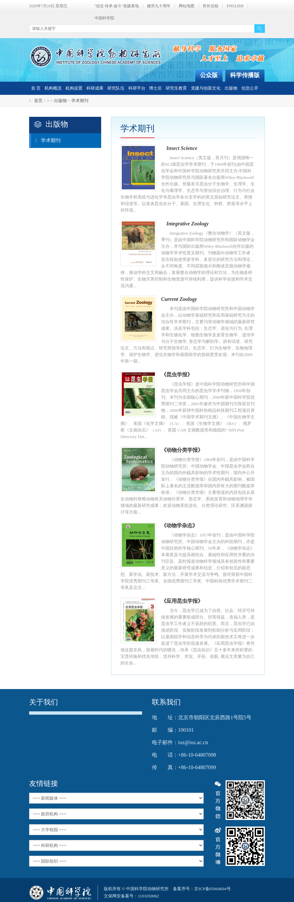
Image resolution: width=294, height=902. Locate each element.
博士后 (155, 88)
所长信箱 (210, 6)
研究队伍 (115, 88)
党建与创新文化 (206, 88)
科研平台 (136, 88)
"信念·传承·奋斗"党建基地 (117, 6)
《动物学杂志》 (179, 525)
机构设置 (74, 88)
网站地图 (186, 6)
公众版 (209, 75)
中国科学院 (104, 18)
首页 (38, 100)
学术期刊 (79, 100)
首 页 (36, 88)
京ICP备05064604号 (212, 888)
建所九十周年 (159, 6)
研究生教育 (176, 88)
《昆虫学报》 (177, 374)
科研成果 (94, 88)
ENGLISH (235, 6)
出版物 (231, 88)
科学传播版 (245, 75)
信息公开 (249, 88)
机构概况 (53, 88)
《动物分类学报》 (182, 450)
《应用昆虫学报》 (182, 601)
